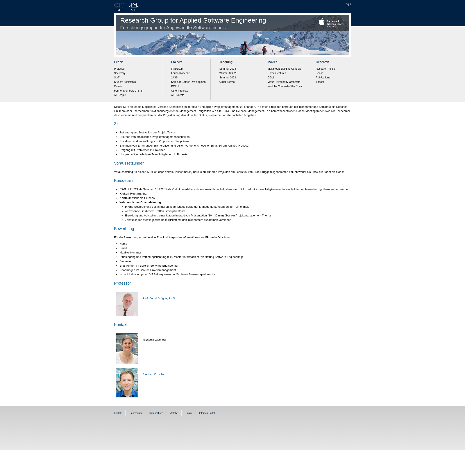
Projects (176, 62)
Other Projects (179, 90)
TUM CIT (119, 10)
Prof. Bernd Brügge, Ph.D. (159, 298)
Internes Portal (207, 413)
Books (319, 73)
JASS (174, 77)
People (119, 62)
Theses (320, 81)
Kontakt (118, 413)
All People (120, 95)
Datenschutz (156, 413)
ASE (133, 10)
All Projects (177, 95)
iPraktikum (177, 68)
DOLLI (175, 86)
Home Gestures (277, 73)
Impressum (136, 413)
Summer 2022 (227, 77)
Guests (118, 86)
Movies (272, 62)
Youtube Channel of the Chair (285, 86)
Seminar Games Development (188, 81)
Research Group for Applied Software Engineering (193, 23)
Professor (119, 68)
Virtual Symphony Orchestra (284, 81)
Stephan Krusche (154, 374)
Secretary (119, 73)
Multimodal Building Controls (284, 68)
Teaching (225, 62)
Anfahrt (174, 413)
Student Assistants (125, 81)
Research (322, 62)
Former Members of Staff (128, 90)
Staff (116, 77)
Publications (323, 77)
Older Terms (227, 81)
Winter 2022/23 (228, 73)
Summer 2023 (227, 68)
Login (348, 4)
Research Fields (325, 68)
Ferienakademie (180, 73)
